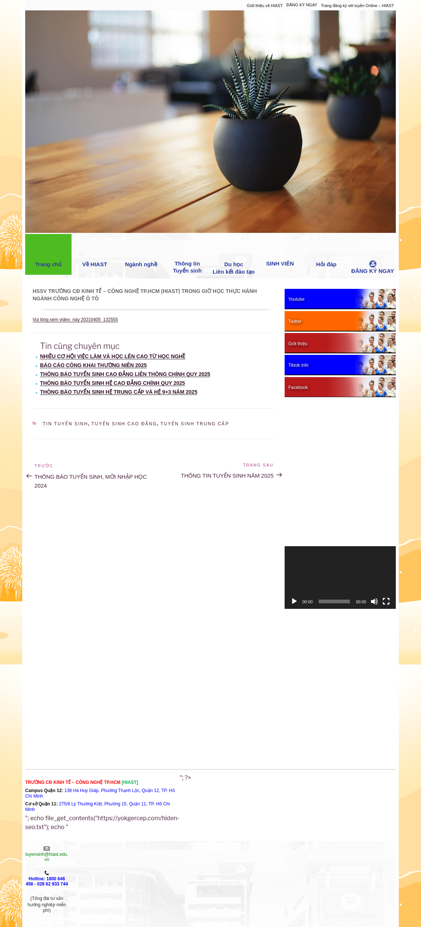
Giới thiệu (88, 852)
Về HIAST (94, 252)
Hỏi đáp (326, 252)
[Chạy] (294, 601)
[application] (340, 577)
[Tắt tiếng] (374, 601)
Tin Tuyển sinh (65, 423)
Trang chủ (48, 252)
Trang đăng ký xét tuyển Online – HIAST (357, 5)
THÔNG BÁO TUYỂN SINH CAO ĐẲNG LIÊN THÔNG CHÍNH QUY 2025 (125, 374)
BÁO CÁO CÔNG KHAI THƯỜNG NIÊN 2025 (93, 365)
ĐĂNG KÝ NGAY (301, 5)
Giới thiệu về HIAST (265, 5)
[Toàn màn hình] (386, 601)
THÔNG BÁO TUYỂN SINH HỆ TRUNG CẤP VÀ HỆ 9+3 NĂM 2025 (118, 392)
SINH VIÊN (280, 252)
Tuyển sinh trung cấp (194, 423)
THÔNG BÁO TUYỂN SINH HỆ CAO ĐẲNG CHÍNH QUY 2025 (112, 383)
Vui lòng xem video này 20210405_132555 (75, 319)
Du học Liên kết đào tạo (234, 256)
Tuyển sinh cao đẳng (124, 423)
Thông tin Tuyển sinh (187, 256)
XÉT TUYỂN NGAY (88, 867)
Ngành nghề (141, 252)
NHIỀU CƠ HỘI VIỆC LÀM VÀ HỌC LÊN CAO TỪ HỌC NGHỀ (112, 356)
